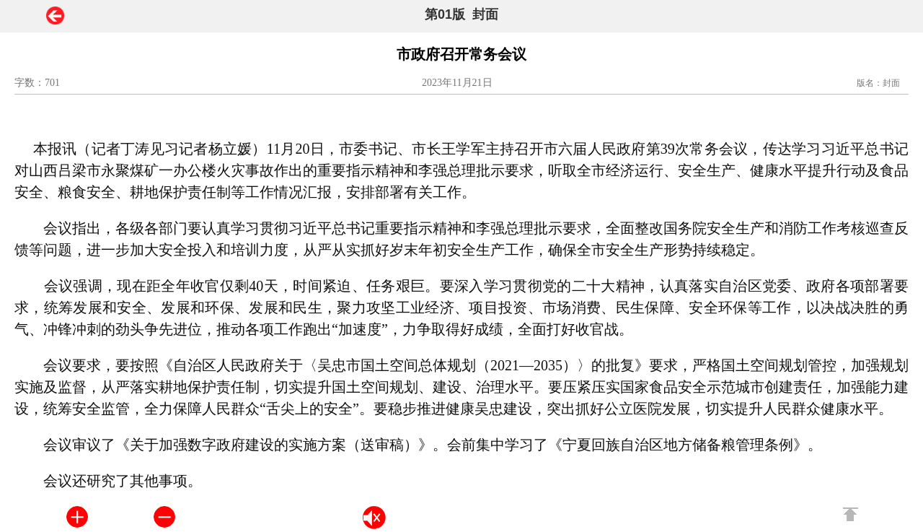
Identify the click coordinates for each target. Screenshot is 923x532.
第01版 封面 (461, 14)
